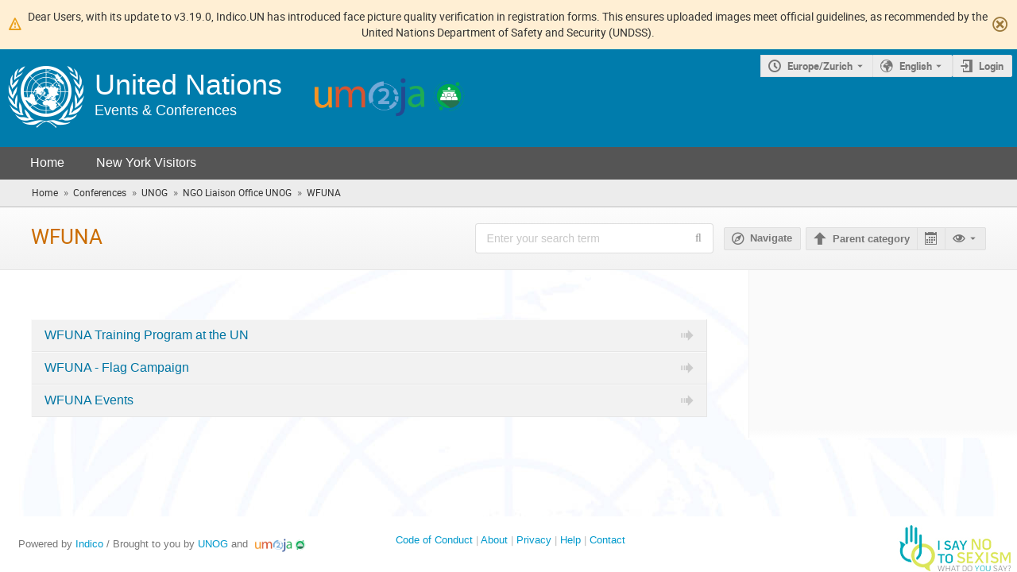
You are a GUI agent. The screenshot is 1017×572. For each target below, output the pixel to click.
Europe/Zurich (820, 66)
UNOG (213, 544)
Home (47, 162)
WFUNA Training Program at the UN (146, 335)
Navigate (771, 238)
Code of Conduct (434, 540)
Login (991, 66)
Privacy (533, 540)
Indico (89, 544)
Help (570, 540)
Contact (607, 540)
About (494, 540)
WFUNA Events (88, 400)
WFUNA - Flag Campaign (116, 368)
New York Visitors (146, 162)
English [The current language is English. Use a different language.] (915, 66)
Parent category (871, 239)
